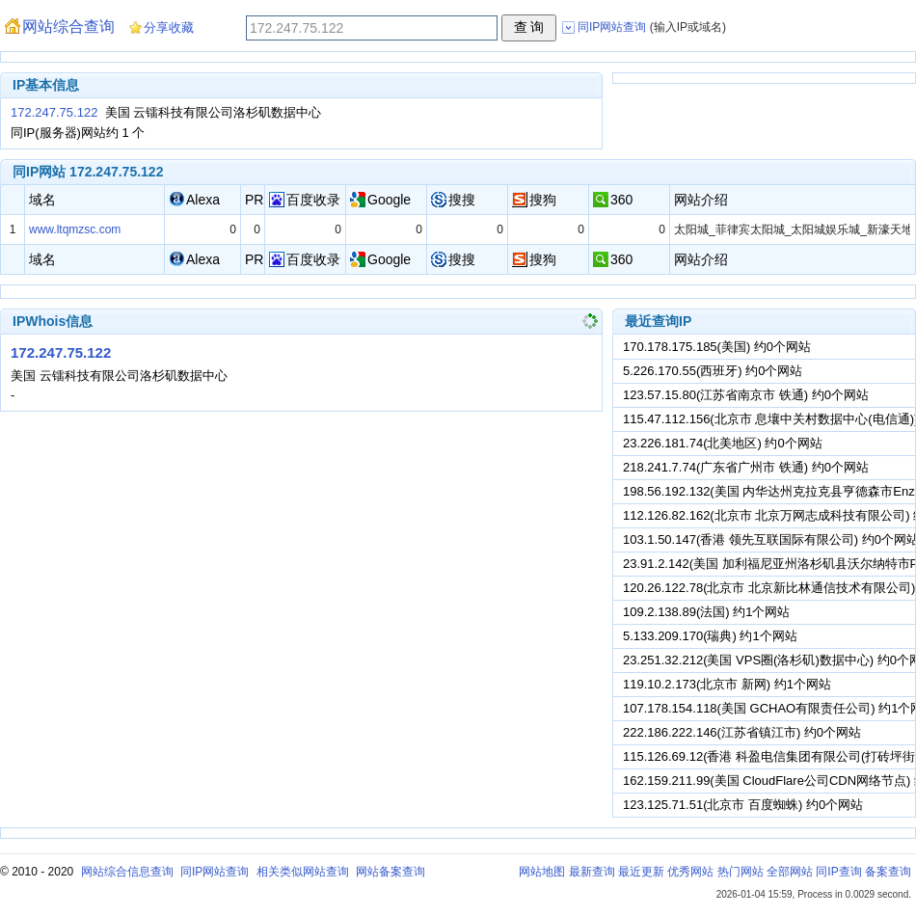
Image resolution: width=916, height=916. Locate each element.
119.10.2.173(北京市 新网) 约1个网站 (727, 684)
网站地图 (542, 871)
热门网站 (740, 871)
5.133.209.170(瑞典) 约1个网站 (710, 636)
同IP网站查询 (214, 871)
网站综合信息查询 (127, 871)
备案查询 (888, 871)
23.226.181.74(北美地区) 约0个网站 (722, 443)
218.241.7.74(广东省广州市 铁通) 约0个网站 (746, 467)
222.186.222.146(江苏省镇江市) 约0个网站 (742, 732)
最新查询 (592, 871)
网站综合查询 (68, 26)
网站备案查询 (390, 871)
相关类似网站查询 (302, 871)
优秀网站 (690, 871)
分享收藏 (169, 27)
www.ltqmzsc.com (75, 229)
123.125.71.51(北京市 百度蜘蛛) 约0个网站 (743, 804)
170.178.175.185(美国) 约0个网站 (717, 346)
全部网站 (790, 871)
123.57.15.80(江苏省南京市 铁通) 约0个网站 (746, 395)
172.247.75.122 (54, 112)
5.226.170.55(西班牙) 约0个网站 (712, 371)
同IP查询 (838, 871)
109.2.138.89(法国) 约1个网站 (706, 612)
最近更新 (641, 871)
